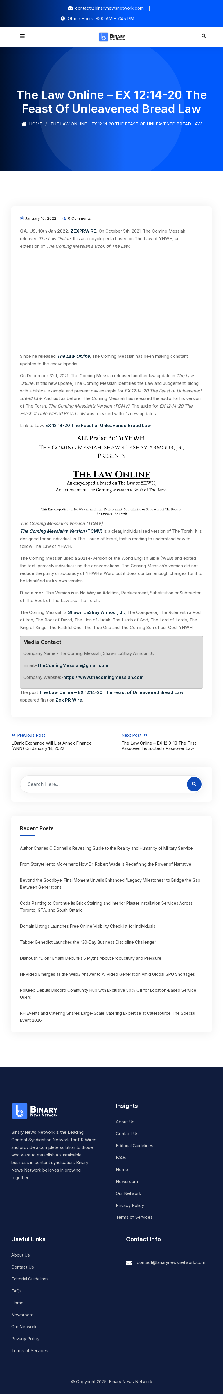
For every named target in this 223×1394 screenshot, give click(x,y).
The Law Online (73, 356)
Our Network (128, 1193)
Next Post (167, 741)
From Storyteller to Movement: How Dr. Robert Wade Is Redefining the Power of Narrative (105, 863)
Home (31, 124)
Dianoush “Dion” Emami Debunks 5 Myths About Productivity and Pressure (90, 957)
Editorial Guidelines (134, 1145)
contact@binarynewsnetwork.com (171, 1262)
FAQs (121, 1157)
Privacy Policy (130, 1205)
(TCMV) (61, 531)
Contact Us (127, 1133)
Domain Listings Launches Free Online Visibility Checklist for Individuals (87, 925)
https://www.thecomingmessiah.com (103, 677)
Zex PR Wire (68, 700)
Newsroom (127, 1181)
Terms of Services (134, 1217)
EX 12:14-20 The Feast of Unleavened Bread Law (98, 425)
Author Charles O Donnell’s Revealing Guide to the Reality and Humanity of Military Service (106, 847)
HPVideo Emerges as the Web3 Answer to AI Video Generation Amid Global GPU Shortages (107, 973)
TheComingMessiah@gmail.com (72, 665)
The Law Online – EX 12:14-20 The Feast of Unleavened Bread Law (111, 692)
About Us (125, 1121)
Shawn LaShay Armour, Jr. (96, 612)
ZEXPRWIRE (83, 231)
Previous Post (56, 741)
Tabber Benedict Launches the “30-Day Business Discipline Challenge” (88, 941)
